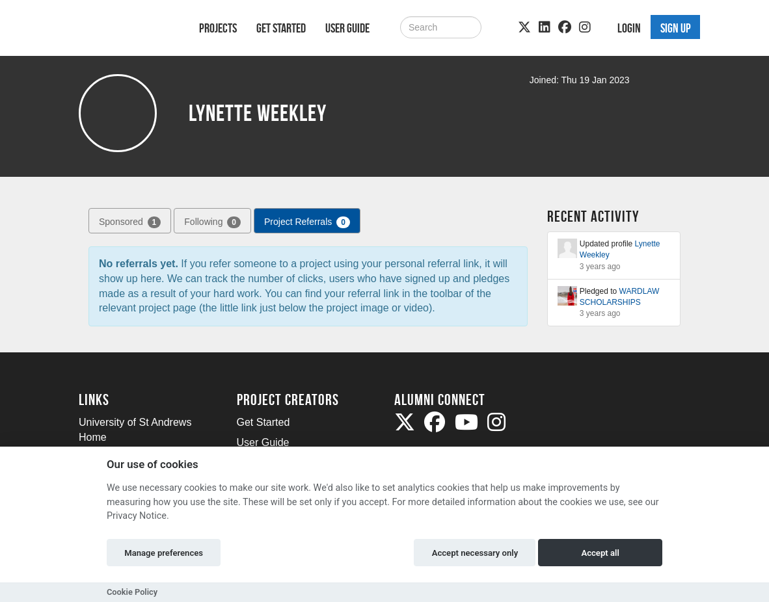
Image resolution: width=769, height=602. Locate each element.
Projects (218, 28)
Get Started (281, 28)
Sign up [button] (675, 28)
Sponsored (130, 222)
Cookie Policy (132, 592)
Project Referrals (307, 222)
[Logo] (122, 30)
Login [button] (629, 28)
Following (212, 222)
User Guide (347, 28)
